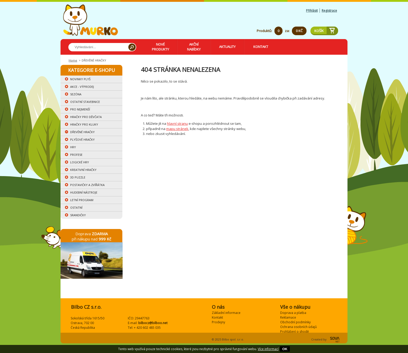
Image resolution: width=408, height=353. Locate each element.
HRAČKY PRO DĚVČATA (86, 117)
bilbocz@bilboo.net (152, 323)
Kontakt (260, 46)
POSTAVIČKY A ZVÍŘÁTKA (87, 185)
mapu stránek (177, 128)
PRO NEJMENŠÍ (80, 109)
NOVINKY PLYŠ (80, 79)
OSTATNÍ (76, 207)
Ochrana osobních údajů (298, 327)
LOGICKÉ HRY (79, 162)
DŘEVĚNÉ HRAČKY (82, 132)
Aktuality (227, 46)
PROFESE (76, 155)
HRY (73, 147)
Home (73, 60)
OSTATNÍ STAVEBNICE (85, 102)
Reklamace (288, 317)
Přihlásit (312, 10)
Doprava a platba (293, 313)
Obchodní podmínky (295, 322)
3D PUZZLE (77, 177)
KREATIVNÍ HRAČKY (83, 170)
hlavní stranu (177, 123)
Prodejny (218, 322)
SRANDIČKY (78, 215)
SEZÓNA (75, 94)
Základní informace (226, 313)
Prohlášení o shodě (294, 331)
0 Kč (299, 30)
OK (284, 349)
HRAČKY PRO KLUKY (84, 124)
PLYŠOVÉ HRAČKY (82, 139)
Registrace (329, 10)
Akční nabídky (194, 47)
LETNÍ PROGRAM (81, 200)
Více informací (268, 349)
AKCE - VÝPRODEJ (82, 87)
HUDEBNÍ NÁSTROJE (83, 192)
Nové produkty (160, 47)
